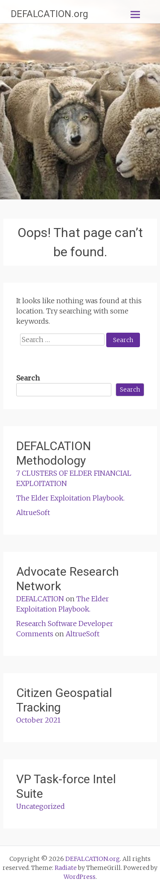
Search (28, 378)
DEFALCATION (40, 598)
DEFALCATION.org (49, 14)
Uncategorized (40, 806)
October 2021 (38, 720)
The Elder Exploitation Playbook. (70, 498)
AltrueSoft (33, 512)
